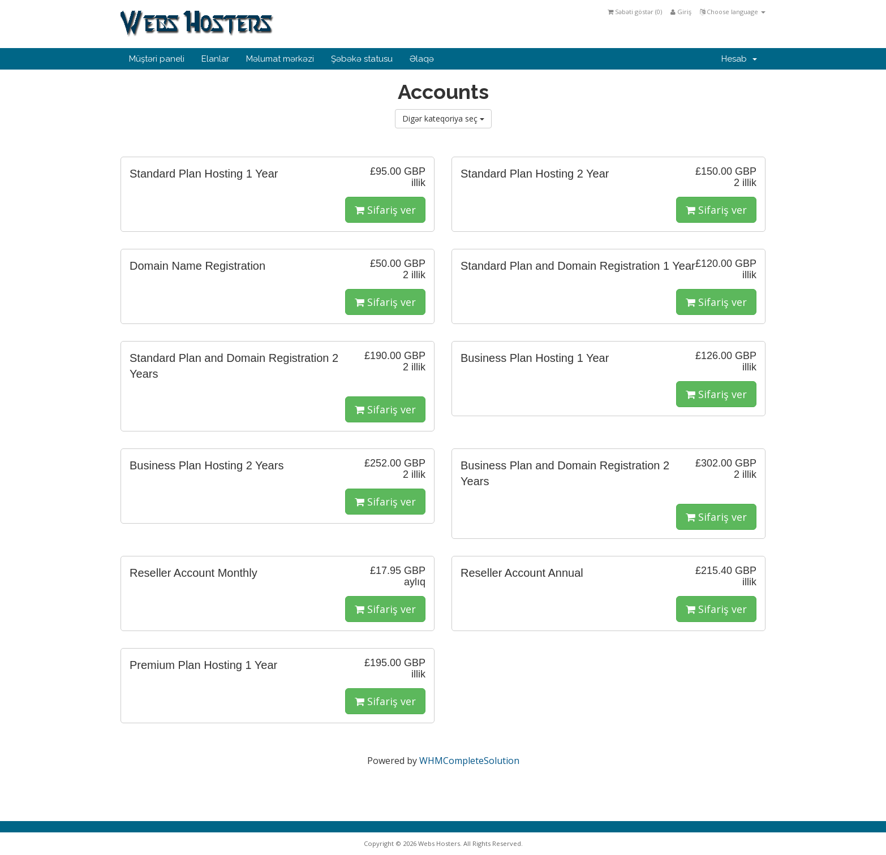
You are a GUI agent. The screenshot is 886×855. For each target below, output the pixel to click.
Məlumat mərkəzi (280, 59)
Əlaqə (422, 59)
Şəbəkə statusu (362, 59)
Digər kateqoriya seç (443, 118)
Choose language (732, 11)
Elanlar (215, 59)
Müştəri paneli (156, 59)
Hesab (739, 59)
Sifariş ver (385, 210)
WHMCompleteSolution (469, 760)
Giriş (680, 11)
